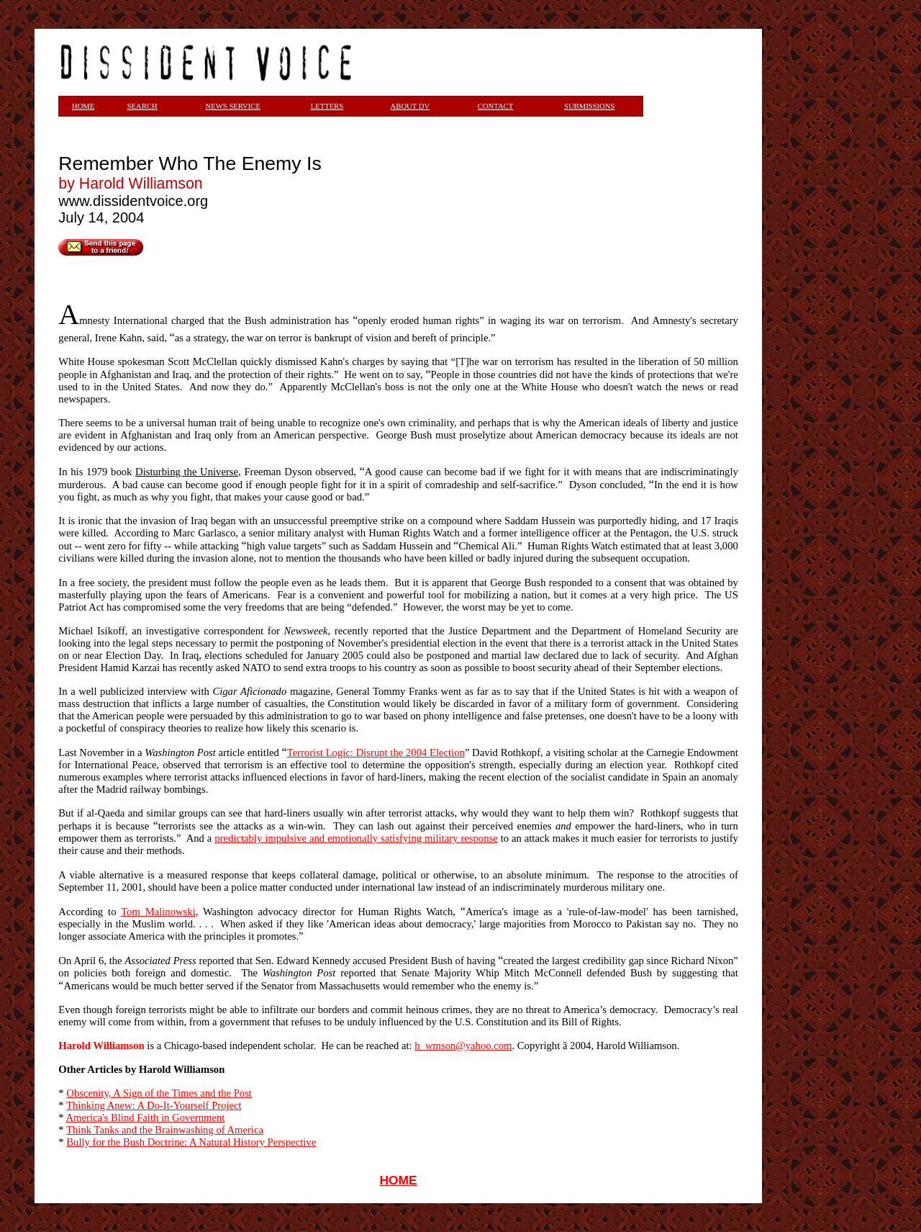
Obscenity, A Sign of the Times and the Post (159, 1093)
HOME (398, 1180)
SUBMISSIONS (589, 106)
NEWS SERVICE (233, 106)
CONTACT (495, 106)
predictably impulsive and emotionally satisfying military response (355, 838)
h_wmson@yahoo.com (463, 1045)
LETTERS (327, 106)
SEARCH (142, 106)
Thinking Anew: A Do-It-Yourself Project (154, 1105)
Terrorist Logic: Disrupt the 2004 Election (376, 752)
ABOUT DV (410, 106)
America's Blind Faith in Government (145, 1117)
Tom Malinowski (158, 911)
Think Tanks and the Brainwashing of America (164, 1130)
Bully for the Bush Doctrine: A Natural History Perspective (191, 1142)
